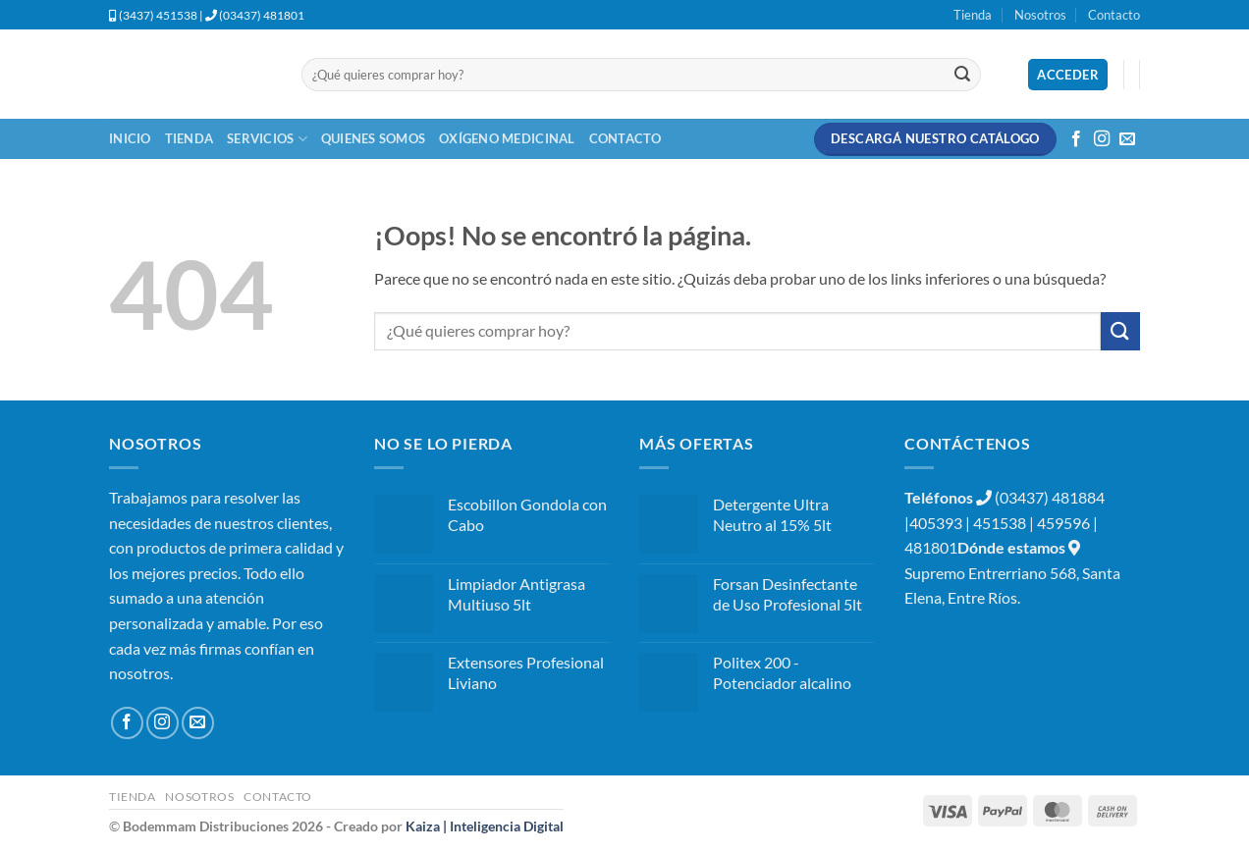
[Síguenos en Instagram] (1102, 139)
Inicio (130, 138)
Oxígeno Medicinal (506, 138)
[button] (1068, 75)
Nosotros (1040, 15)
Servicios (267, 139)
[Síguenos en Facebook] (1076, 139)
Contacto (1114, 15)
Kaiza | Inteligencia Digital (485, 826)
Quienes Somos (373, 138)
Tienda (972, 15)
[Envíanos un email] (1127, 139)
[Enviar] (962, 74)
